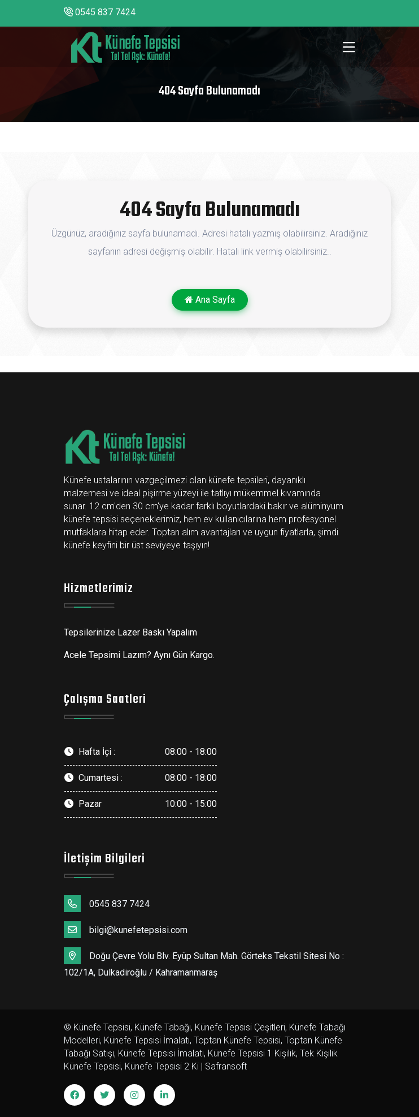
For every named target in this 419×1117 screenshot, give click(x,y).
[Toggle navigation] (349, 47)
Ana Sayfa (210, 299)
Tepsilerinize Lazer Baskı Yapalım (130, 632)
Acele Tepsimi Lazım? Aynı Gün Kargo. (139, 655)
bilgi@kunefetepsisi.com (125, 929)
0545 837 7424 (100, 12)
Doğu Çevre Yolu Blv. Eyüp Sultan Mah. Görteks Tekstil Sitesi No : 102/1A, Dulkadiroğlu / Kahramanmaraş (204, 962)
